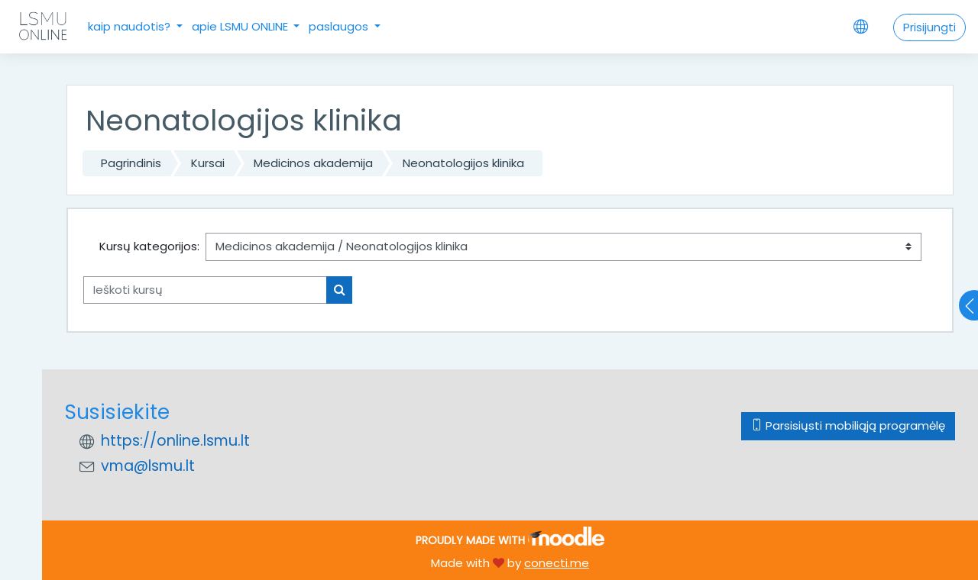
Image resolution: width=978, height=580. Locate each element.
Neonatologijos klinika (463, 163)
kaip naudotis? (130, 26)
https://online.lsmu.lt (175, 440)
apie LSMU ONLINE (241, 26)
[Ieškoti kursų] (205, 290)
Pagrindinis (131, 163)
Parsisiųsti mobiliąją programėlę (848, 425)
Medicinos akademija (313, 163)
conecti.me (556, 563)
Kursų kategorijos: (149, 246)
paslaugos (340, 26)
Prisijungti (929, 27)
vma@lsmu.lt (148, 466)
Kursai (208, 163)
